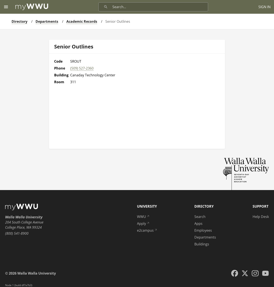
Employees (203, 230)
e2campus (147, 230)
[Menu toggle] (6, 7)
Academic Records (81, 21)
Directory (19, 21)
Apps (198, 223)
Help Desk (261, 216)
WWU (143, 216)
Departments (47, 21)
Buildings (201, 244)
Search (200, 216)
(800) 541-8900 (16, 233)
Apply (143, 223)
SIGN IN (264, 7)
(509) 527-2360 (82, 68)
